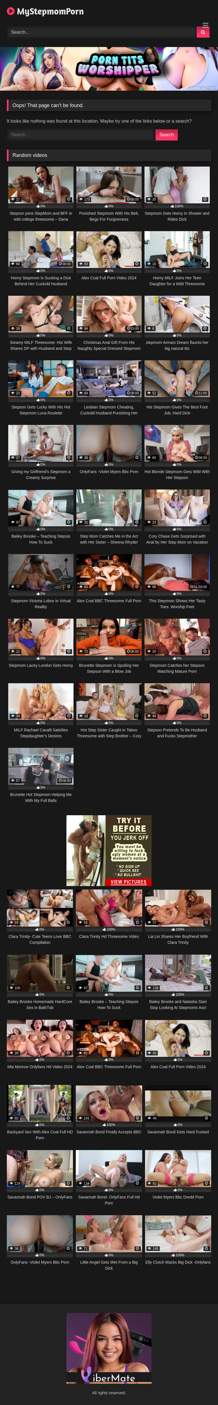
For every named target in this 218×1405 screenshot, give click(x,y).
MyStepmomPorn (45, 11)
